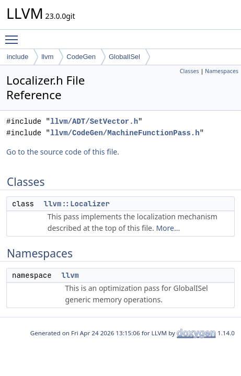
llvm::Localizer (77, 203)
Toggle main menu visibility (14, 35)
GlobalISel (124, 57)
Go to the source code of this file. (62, 152)
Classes (189, 71)
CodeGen (81, 57)
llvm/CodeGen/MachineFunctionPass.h (125, 133)
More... (168, 228)
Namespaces (221, 71)
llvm (47, 57)
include (17, 57)
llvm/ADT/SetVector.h (94, 121)
